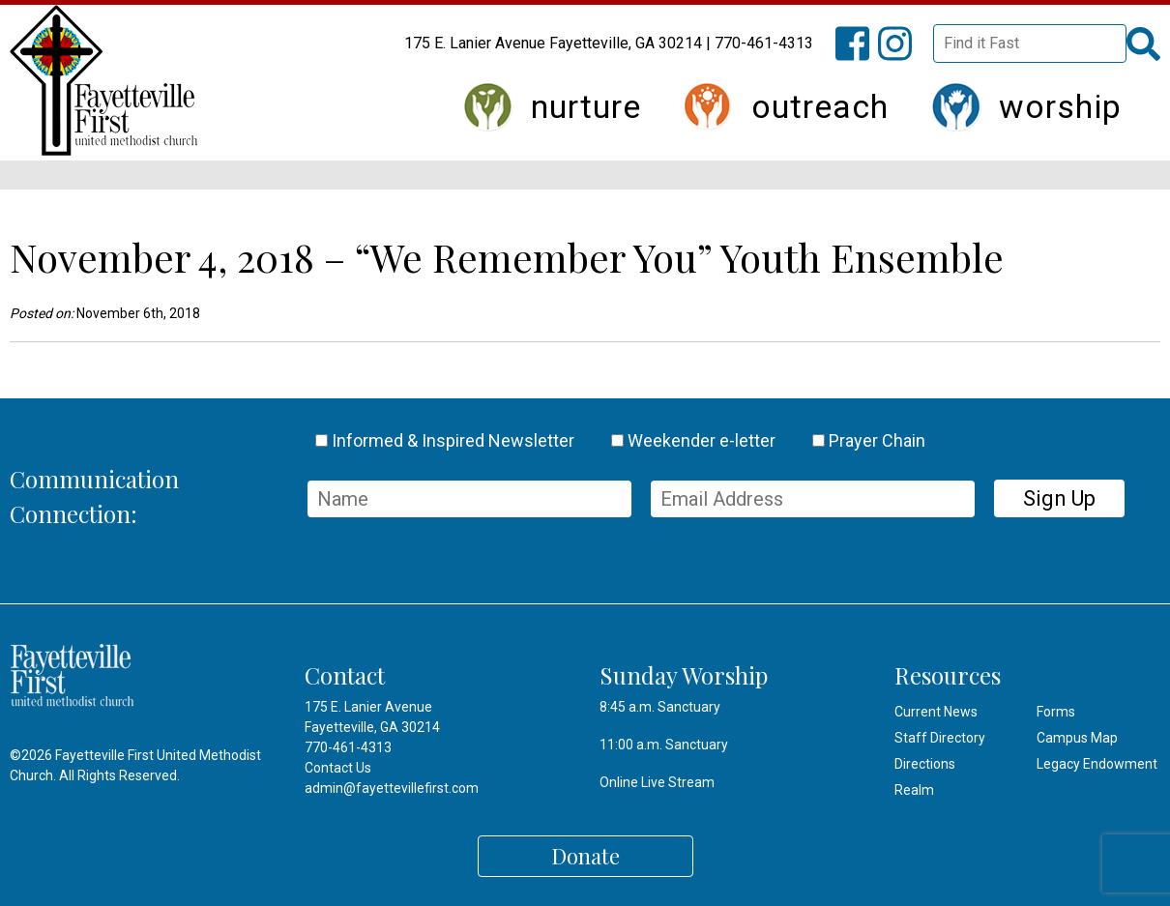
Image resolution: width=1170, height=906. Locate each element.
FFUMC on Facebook (861, 54)
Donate (585, 855)
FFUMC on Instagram (904, 54)
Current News (936, 711)
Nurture (586, 106)
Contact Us (338, 767)
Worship (1060, 106)
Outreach (820, 106)
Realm (914, 790)
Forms (1056, 711)
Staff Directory (939, 737)
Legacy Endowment (1097, 764)
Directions (924, 764)
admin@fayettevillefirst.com (392, 788)
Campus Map (1077, 737)
